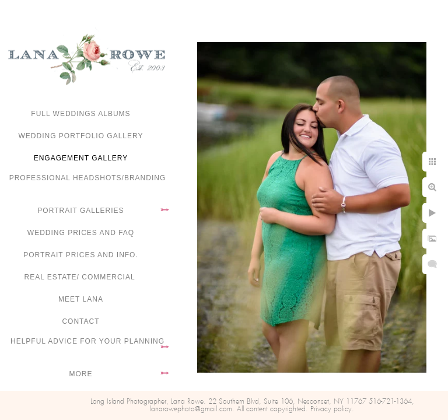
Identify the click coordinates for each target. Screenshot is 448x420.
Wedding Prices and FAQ (80, 233)
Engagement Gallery (81, 158)
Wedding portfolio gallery (81, 136)
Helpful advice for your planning (87, 341)
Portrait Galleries (80, 210)
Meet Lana (80, 299)
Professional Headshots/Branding (87, 178)
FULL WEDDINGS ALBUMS (80, 114)
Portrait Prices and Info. (80, 255)
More (81, 374)
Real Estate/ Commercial (80, 277)
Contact (80, 321)
